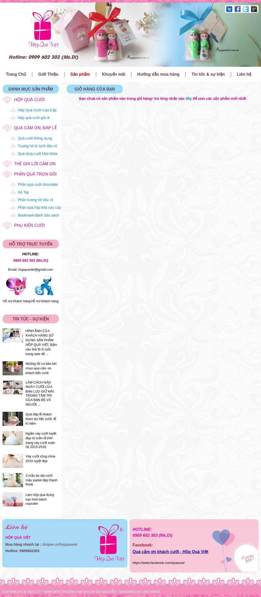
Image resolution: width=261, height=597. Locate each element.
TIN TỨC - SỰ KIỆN (31, 319)
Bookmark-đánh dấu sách (38, 215)
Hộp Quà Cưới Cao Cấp (37, 110)
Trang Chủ (16, 74)
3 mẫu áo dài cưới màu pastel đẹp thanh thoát (42, 480)
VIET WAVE (151, 592)
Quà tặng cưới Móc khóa (37, 154)
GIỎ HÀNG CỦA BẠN (94, 89)
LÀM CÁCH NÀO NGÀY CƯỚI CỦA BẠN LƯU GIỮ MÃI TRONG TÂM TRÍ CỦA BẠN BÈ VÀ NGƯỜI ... (40, 393)
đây (189, 98)
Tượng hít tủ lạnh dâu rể (37, 146)
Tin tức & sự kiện (208, 74)
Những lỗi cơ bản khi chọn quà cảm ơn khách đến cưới (41, 368)
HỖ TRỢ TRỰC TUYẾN (30, 244)
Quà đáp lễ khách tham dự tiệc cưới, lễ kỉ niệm (41, 418)
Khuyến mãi (113, 74)
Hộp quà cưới (29, 99)
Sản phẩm (80, 74)
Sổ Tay (23, 192)
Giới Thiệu (48, 74)
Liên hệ (244, 74)
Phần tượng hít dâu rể (35, 200)
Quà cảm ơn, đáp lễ (35, 128)
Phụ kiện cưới (29, 225)
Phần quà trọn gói (35, 174)
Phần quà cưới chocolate (38, 184)
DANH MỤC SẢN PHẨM (30, 89)
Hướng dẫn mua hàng (158, 74)
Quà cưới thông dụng (35, 138)
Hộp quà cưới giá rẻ (34, 118)
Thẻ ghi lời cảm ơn (35, 164)
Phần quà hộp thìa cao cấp (39, 207)
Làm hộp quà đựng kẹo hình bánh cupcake (40, 499)
